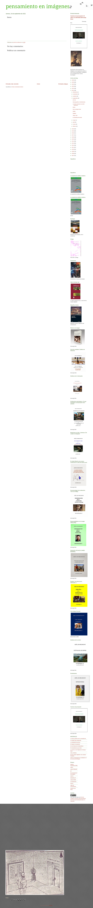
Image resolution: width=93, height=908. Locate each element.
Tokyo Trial (75, 115)
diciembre (75, 92)
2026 (73, 80)
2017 (73, 135)
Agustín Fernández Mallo (74, 765)
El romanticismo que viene (76, 747)
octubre (74, 96)
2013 (73, 143)
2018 (73, 132)
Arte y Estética (73, 752)
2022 (73, 88)
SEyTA (71, 783)
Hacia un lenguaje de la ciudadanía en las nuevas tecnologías (78, 758)
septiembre (75, 98)
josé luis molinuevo (17, 42)
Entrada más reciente (12, 84)
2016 (73, 137)
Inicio (38, 84)
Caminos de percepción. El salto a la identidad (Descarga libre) (78, 17)
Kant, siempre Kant (77, 109)
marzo (74, 124)
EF (71, 771)
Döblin (74, 111)
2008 (73, 153)
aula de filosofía (73, 769)
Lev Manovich (73, 781)
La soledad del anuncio (75, 742)
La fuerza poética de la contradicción (78, 738)
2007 (73, 155)
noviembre (75, 94)
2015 (73, 139)
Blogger (51, 905)
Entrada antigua (63, 84)
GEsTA (71, 776)
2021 (73, 90)
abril (74, 122)
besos (74, 107)
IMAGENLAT (73, 777)
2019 (73, 130)
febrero (74, 126)
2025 (73, 82)
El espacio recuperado (75, 744)
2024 (73, 84)
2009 (73, 151)
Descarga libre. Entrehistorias (79, 102)
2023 (73, 86)
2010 (73, 149)
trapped (74, 113)
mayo (74, 120)
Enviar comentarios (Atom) (17, 86)
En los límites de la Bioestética (76, 746)
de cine (74, 99)
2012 (73, 145)
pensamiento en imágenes (37, 6)
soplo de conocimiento (73, 786)
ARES (71, 767)
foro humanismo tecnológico (73, 773)
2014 (73, 141)
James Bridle (73, 779)
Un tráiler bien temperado (75, 740)
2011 (73, 147)
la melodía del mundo (77, 117)
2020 (73, 128)
